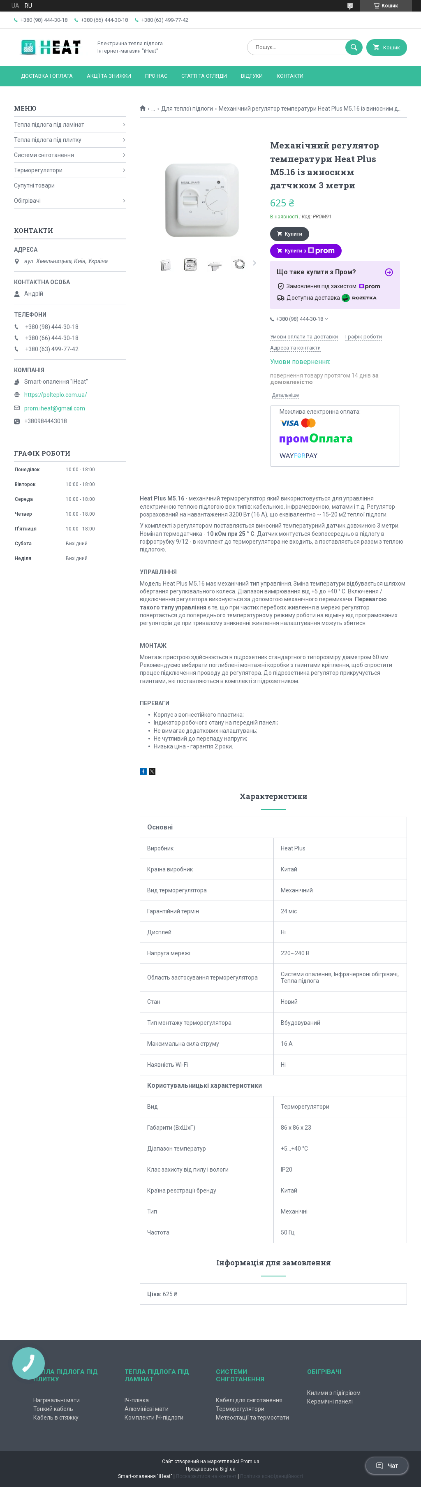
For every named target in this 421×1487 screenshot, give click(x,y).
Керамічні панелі (330, 1401)
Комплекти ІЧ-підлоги (154, 1417)
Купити (293, 234)
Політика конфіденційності (271, 1476)
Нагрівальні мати (56, 1400)
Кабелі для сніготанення (249, 1400)
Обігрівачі (27, 200)
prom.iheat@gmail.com (54, 408)
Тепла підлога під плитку (47, 140)
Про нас (156, 76)
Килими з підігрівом (334, 1393)
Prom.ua (250, 1461)
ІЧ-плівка (137, 1400)
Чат (387, 1465)
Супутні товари (34, 185)
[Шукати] (354, 47)
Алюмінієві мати (147, 1409)
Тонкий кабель (53, 1409)
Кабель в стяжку (56, 1417)
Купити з (310, 251)
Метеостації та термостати (252, 1417)
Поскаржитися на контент (206, 1476)
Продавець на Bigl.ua (211, 1469)
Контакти (290, 76)
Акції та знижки (109, 76)
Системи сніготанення (44, 155)
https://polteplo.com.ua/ (55, 394)
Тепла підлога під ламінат (49, 124)
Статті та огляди (204, 76)
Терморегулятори (38, 170)
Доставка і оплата (47, 76)
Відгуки (252, 76)
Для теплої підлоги (187, 108)
